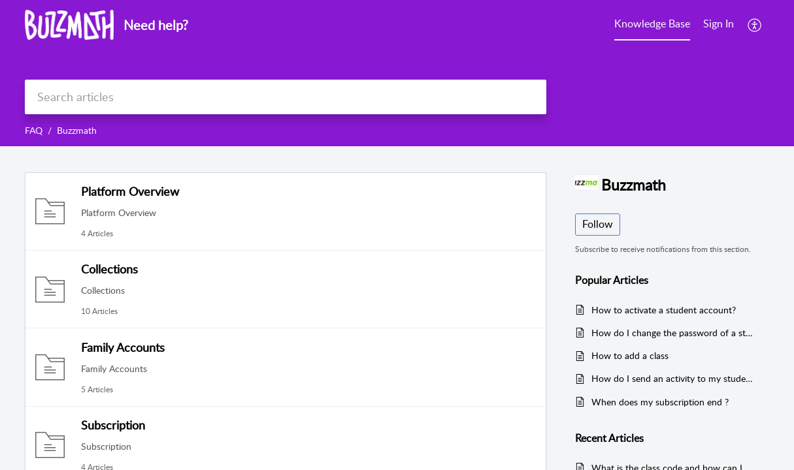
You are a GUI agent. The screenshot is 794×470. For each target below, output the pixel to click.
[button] (755, 25)
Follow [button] (597, 224)
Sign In (718, 23)
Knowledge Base (652, 23)
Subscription (113, 425)
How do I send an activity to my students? (674, 378)
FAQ (33, 130)
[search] (285, 97)
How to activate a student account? (663, 310)
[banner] (397, 73)
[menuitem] (652, 24)
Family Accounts (123, 347)
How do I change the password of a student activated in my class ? (674, 332)
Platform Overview (130, 191)
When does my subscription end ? (660, 402)
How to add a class (630, 355)
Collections (109, 269)
